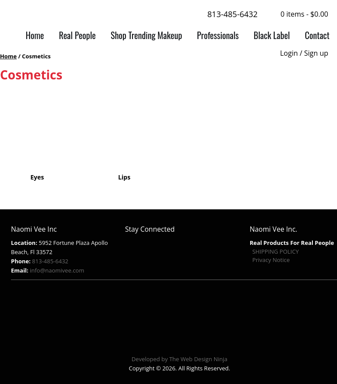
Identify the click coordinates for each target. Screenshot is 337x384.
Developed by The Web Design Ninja (180, 359)
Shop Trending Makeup (146, 35)
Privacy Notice (271, 260)
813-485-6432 (227, 15)
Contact (317, 35)
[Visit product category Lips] (124, 137)
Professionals (218, 35)
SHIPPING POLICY (275, 251)
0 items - (304, 14)
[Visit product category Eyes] (37, 137)
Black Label (272, 35)
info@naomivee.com (57, 270)
